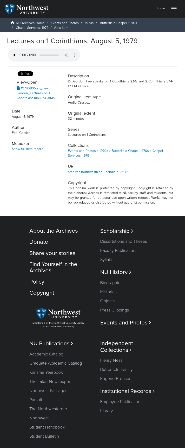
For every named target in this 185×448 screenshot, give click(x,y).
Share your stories (52, 253)
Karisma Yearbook (46, 372)
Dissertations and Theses (123, 241)
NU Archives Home (30, 23)
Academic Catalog (46, 354)
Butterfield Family (116, 369)
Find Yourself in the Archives (53, 267)
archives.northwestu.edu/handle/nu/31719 (98, 172)
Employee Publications (121, 401)
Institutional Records (127, 391)
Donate (38, 241)
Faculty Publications (118, 250)
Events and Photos (65, 23)
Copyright (41, 292)
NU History (115, 272)
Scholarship (116, 231)
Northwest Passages (48, 390)
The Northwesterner (48, 408)
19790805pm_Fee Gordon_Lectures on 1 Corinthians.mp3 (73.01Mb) (36, 93)
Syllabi (106, 259)
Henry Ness (111, 360)
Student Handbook (47, 427)
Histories (108, 291)
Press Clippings (114, 310)
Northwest (39, 418)
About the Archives (53, 230)
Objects (107, 301)
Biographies (111, 282)
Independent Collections (116, 346)
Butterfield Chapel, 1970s (118, 23)
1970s (89, 23)
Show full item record (27, 149)
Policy (36, 281)
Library (106, 410)
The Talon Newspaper (49, 381)
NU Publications (51, 343)
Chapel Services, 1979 (32, 28)
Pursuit (35, 399)
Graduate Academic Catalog (55, 363)
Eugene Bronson (116, 378)
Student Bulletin (44, 436)
